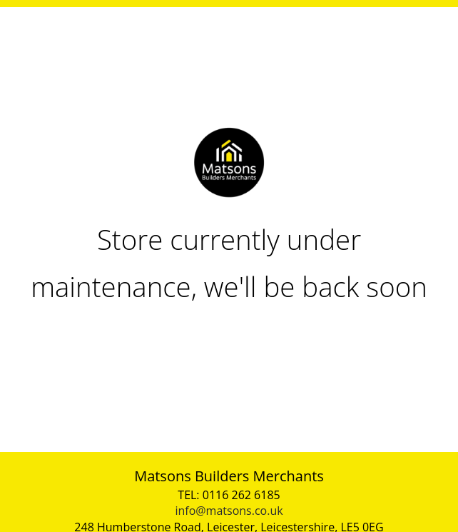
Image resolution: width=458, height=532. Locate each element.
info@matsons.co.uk (229, 510)
